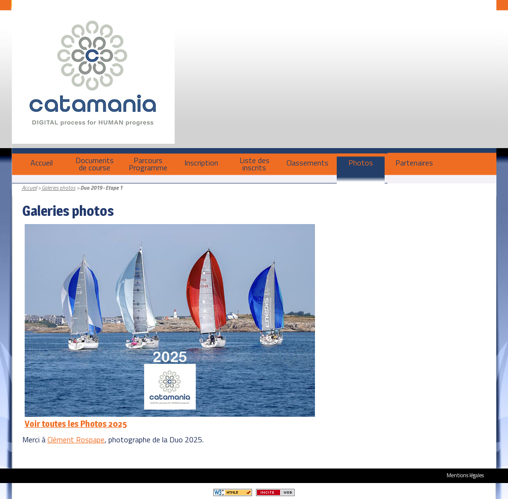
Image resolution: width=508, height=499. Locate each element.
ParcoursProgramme (148, 163)
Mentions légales (465, 475)
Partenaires (414, 162)
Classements (307, 162)
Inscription (201, 162)
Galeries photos (58, 187)
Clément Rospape (76, 439)
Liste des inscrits (254, 163)
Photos (360, 162)
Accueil (41, 162)
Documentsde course (94, 163)
